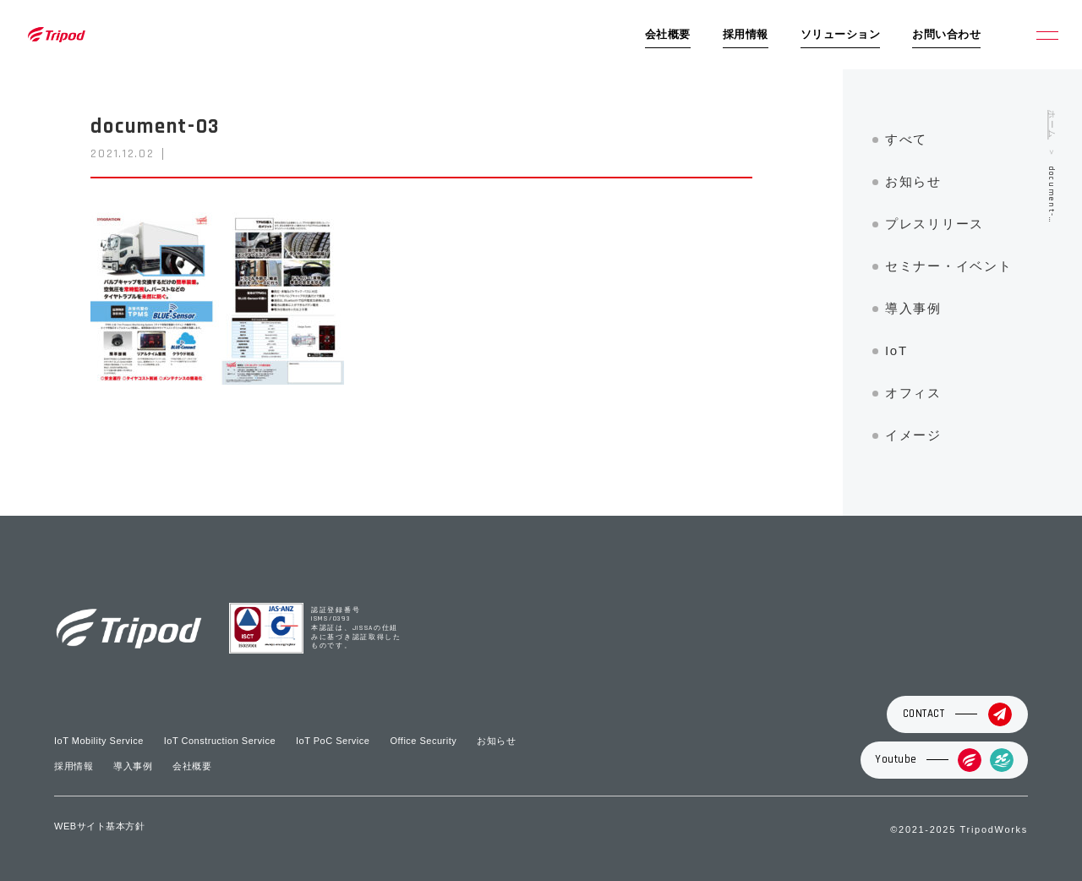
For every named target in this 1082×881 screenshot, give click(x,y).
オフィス (913, 393)
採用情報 (745, 34)
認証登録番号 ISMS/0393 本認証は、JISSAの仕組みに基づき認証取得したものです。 (356, 628)
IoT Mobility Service (99, 741)
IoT (896, 350)
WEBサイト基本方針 (99, 826)
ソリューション (841, 34)
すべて (906, 139)
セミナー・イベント (948, 266)
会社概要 (668, 34)
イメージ (913, 435)
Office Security (423, 741)
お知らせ (913, 181)
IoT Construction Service (220, 741)
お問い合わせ (946, 34)
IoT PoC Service (332, 741)
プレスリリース (934, 223)
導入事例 (913, 308)
